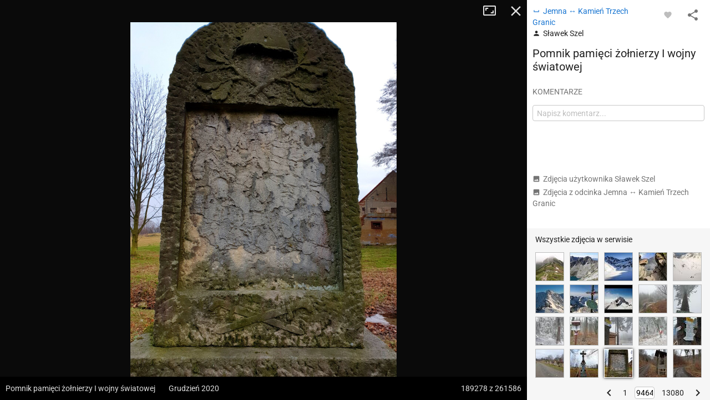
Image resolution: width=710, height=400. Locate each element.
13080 (673, 392)
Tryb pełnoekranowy (494, 11)
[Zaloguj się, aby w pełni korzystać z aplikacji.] (668, 14)
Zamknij (516, 11)
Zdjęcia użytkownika (593, 178)
